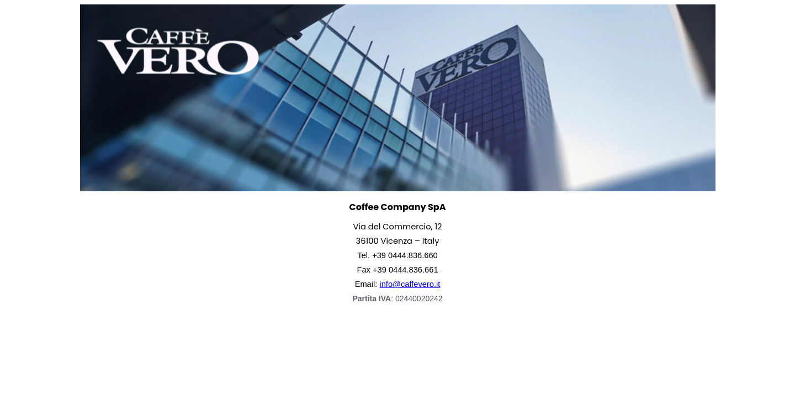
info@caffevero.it (409, 284)
